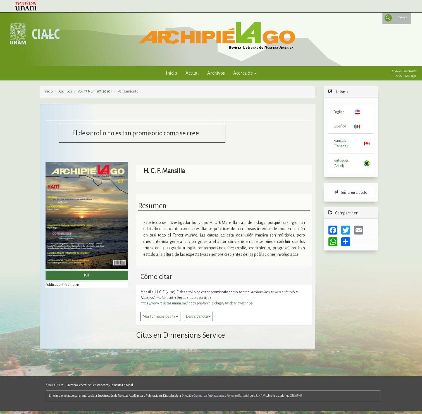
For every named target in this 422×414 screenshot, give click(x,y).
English (338, 112)
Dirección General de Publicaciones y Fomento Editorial (215, 395)
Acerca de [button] (244, 73)
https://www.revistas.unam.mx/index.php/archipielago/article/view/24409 (196, 303)
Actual (192, 73)
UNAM (260, 395)
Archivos (216, 73)
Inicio (171, 73)
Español (339, 126)
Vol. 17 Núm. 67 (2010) (95, 91)
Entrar (402, 18)
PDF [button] (87, 275)
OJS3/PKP (295, 395)
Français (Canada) (340, 143)
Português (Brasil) (341, 163)
